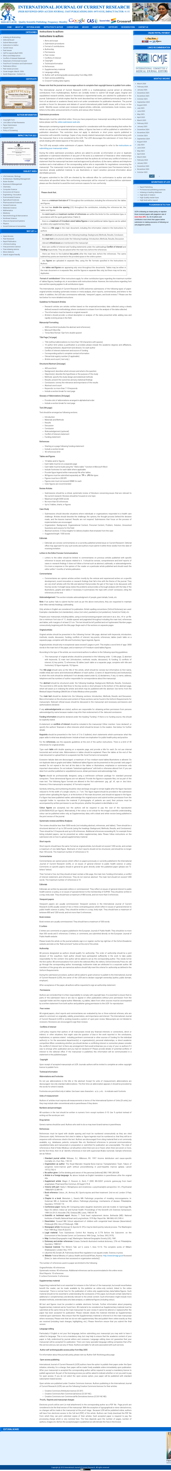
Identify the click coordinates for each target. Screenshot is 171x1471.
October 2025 (142, 99)
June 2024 (141, 148)
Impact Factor (8, 128)
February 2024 (142, 160)
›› (159, 176)
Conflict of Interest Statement (14, 58)
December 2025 (143, 93)
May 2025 (140, 114)
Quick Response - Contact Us (14, 74)
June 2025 (141, 111)
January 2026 (142, 90)
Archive (85, 27)
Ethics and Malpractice (11, 56)
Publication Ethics (9, 66)
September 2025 (143, 102)
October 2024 (142, 136)
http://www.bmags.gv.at (113, 1256)
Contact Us (143, 27)
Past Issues (7, 50)
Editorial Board (8, 40)
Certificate (113, 27)
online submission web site (69, 122)
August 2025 (142, 105)
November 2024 (143, 132)
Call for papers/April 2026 (12, 53)
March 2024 (141, 157)
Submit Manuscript (10, 42)
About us (19, 27)
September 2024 (143, 139)
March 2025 (141, 120)
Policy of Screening (10, 130)
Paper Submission (10, 125)
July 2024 (140, 145)
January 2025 (142, 126)
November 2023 (143, 169)
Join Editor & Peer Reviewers (14, 123)
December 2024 (143, 129)
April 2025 (141, 117)
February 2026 (142, 87)
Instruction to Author (11, 45)
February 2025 (142, 123)
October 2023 (142, 172)
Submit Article (98, 27)
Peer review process (10, 69)
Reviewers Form (128, 27)
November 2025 (143, 96)
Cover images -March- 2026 (13, 71)
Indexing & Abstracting (11, 37)
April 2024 (141, 154)
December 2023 (143, 166)
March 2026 (141, 84)
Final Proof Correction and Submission (17, 64)
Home (9, 27)
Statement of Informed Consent (15, 61)
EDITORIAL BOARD (33, 27)
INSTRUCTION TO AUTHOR (53, 27)
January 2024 (142, 163)
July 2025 (140, 108)
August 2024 (142, 142)
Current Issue (72, 27)
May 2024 (140, 151)
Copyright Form (9, 120)
